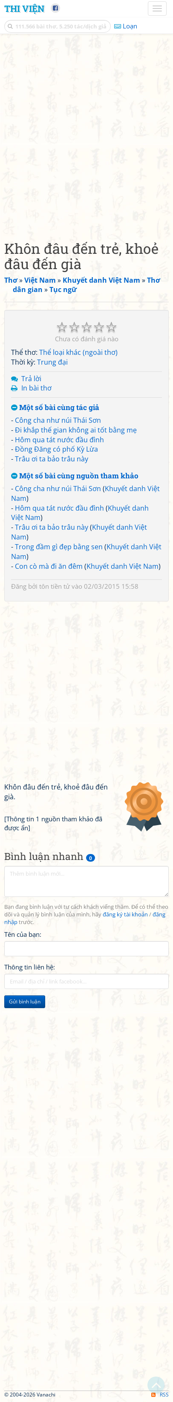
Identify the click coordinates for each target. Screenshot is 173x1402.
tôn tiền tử (54, 586)
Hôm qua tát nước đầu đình (59, 439)
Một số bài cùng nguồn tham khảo (74, 476)
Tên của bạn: (22, 934)
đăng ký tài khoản (125, 914)
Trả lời (31, 378)
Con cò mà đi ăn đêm (49, 566)
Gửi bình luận (24, 1001)
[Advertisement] (86, 135)
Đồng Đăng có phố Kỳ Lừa (56, 449)
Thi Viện (24, 8)
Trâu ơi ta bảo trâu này (51, 459)
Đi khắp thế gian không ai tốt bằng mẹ (76, 430)
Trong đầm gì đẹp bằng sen (59, 546)
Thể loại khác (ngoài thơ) (78, 352)
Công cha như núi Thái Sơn (58, 420)
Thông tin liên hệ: (29, 967)
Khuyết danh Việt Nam (122, 566)
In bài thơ (36, 388)
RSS (160, 1394)
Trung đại (52, 362)
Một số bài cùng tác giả (55, 408)
